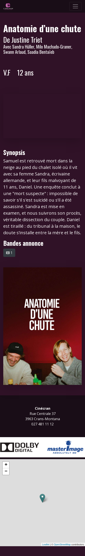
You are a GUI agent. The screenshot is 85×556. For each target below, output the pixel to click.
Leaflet (45, 544)
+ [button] (6, 465)
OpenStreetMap (62, 544)
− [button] (6, 471)
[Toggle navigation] (75, 6)
